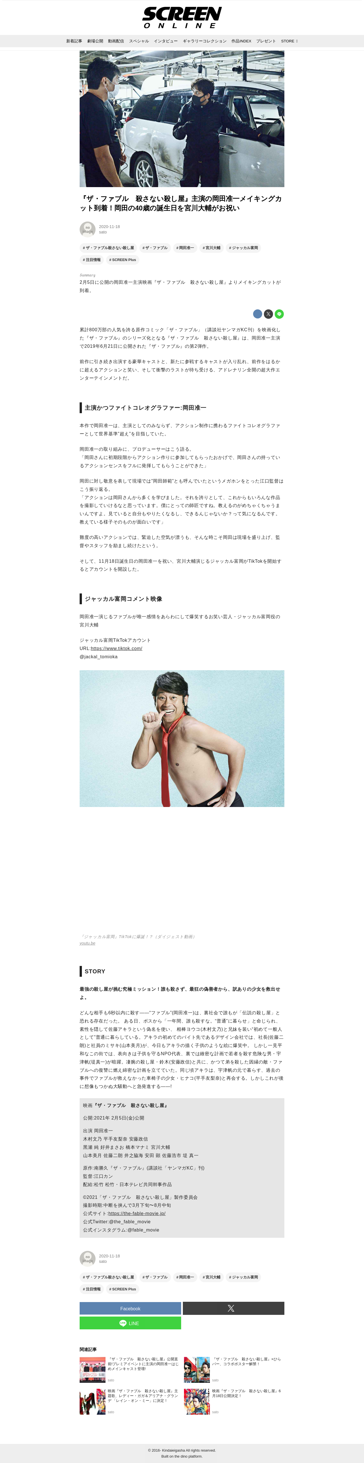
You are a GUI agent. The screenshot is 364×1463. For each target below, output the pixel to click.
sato (103, 232)
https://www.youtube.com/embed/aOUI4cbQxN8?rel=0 (182, 873)
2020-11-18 (109, 226)
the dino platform (188, 1456)
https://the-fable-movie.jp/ (137, 1213)
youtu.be (87, 943)
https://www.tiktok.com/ (116, 648)
